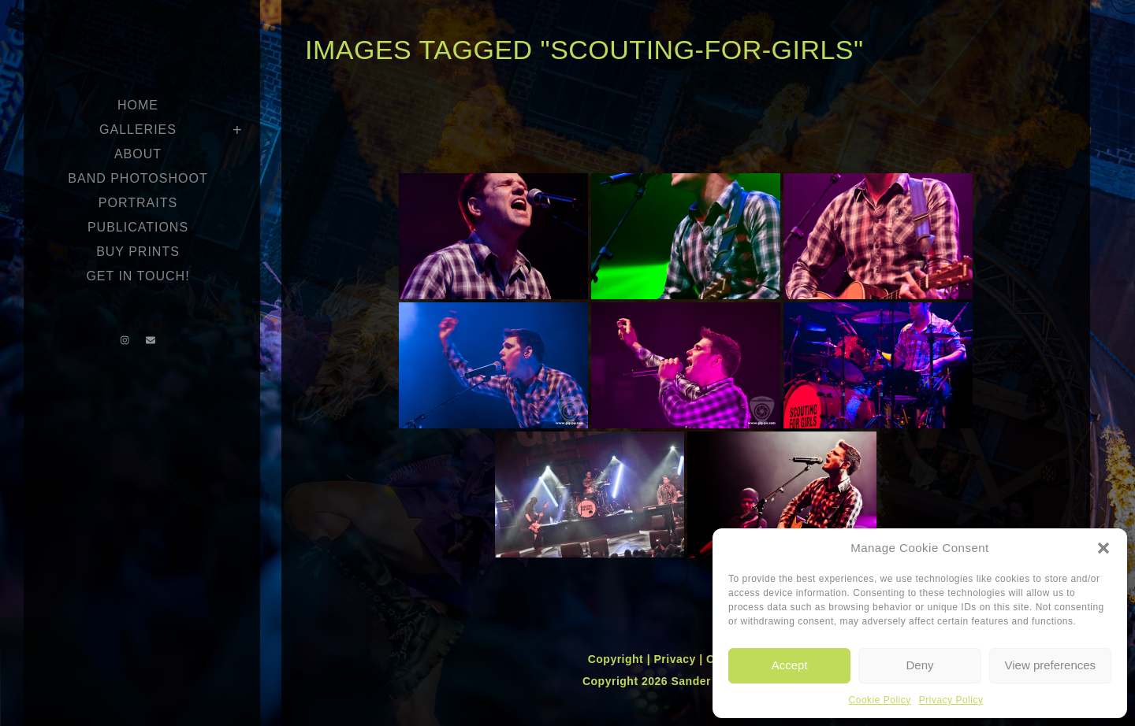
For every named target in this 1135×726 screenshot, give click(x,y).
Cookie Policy (880, 700)
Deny (919, 665)
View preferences (1050, 665)
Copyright (617, 659)
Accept (790, 665)
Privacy (676, 659)
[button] (1103, 548)
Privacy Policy (951, 700)
